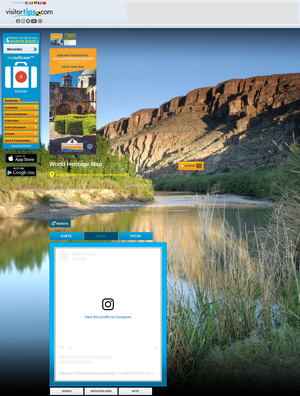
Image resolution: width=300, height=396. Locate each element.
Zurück (191, 165)
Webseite (60, 223)
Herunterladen (101, 391)
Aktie (135, 391)
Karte (66, 236)
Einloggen (21, 91)
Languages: (18, 2)
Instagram (66, 373)
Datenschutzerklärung (21, 145)
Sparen (66, 391)
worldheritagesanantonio (97, 373)
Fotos (135, 236)
